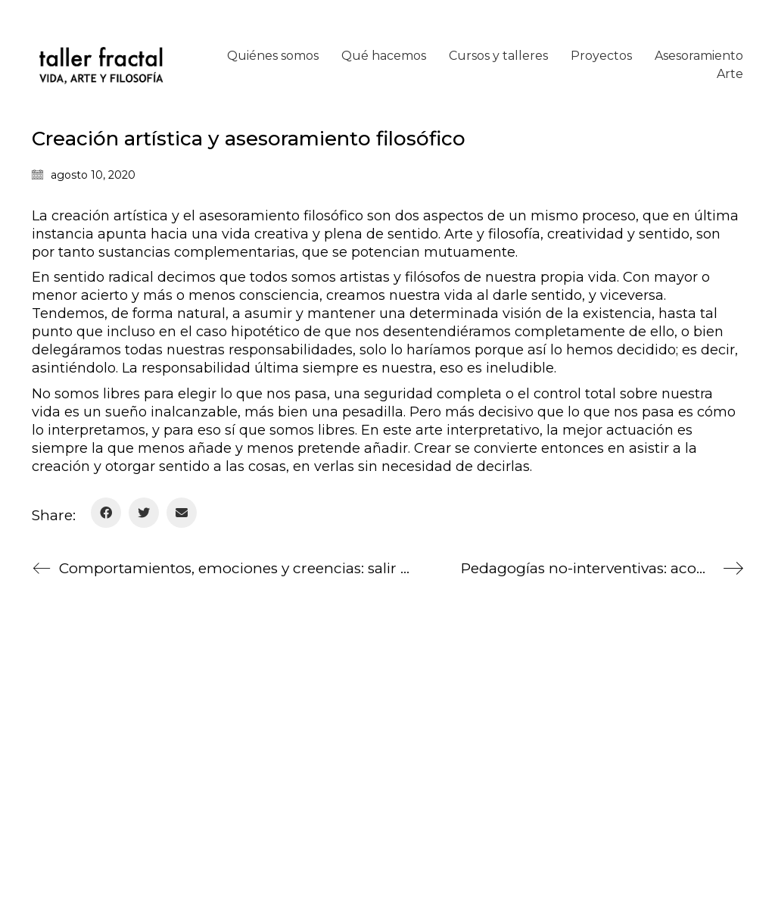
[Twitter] (144, 512)
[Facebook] (106, 512)
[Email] (182, 512)
